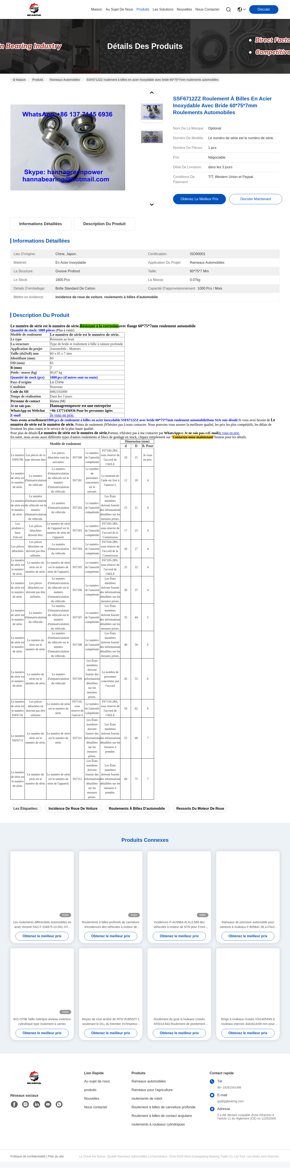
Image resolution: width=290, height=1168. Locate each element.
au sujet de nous (119, 9)
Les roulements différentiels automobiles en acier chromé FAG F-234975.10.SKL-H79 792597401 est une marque (42, 932)
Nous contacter (95, 1115)
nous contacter (207, 9)
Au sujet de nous (97, 1089)
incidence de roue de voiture (73, 816)
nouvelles (184, 9)
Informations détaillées (40, 224)
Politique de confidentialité (28, 1164)
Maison (96, 9)
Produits (37, 79)
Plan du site (56, 1164)
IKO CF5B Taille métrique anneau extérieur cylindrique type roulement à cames (42, 1029)
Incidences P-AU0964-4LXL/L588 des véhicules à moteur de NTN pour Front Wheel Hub (179, 932)
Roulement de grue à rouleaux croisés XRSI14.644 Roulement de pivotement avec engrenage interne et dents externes (179, 1029)
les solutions (163, 9)
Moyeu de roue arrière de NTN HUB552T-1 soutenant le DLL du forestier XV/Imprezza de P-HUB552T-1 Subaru (111, 1029)
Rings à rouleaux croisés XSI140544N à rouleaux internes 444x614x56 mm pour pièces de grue (248, 1029)
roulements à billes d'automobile (137, 816)
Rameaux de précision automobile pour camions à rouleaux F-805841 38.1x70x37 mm (248, 932)
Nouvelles (91, 1106)
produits (143, 9)
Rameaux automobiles (65, 79)
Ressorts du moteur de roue (200, 816)
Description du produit (104, 224)
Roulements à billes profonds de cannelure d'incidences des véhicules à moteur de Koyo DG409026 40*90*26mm (110, 932)
